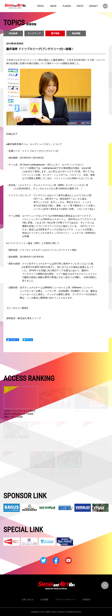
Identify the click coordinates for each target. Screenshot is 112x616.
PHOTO (80, 6)
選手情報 (55, 33)
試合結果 (13, 33)
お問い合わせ (27, 599)
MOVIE (53, 6)
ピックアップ (34, 33)
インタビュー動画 (18, 308)
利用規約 (86, 599)
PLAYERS (67, 6)
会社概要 (44, 599)
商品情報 (76, 33)
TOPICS (40, 6)
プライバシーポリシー (65, 599)
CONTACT (93, 6)
